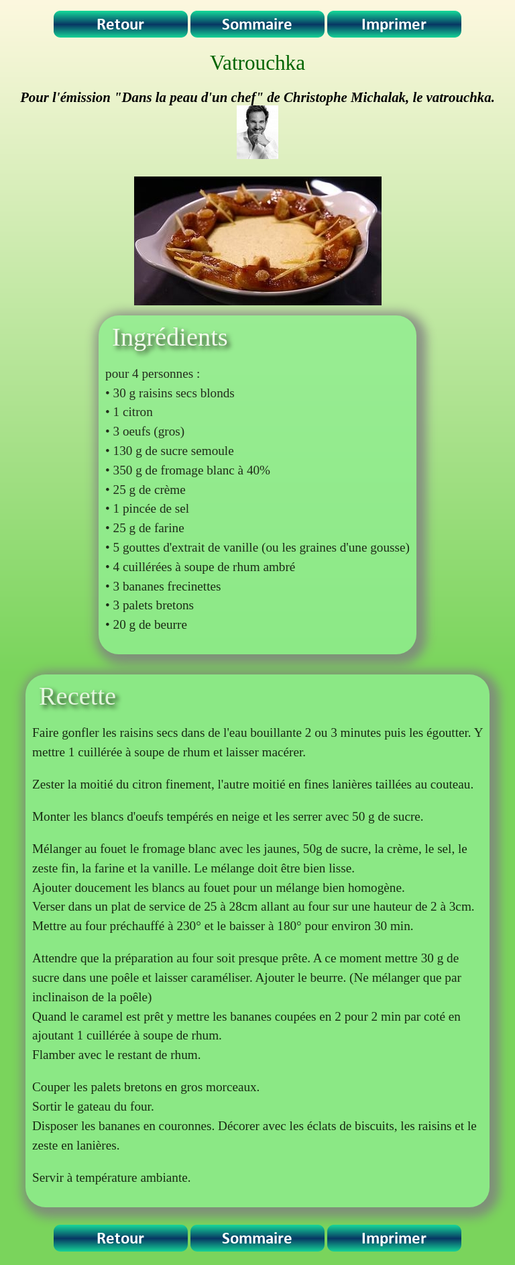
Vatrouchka (257, 62)
